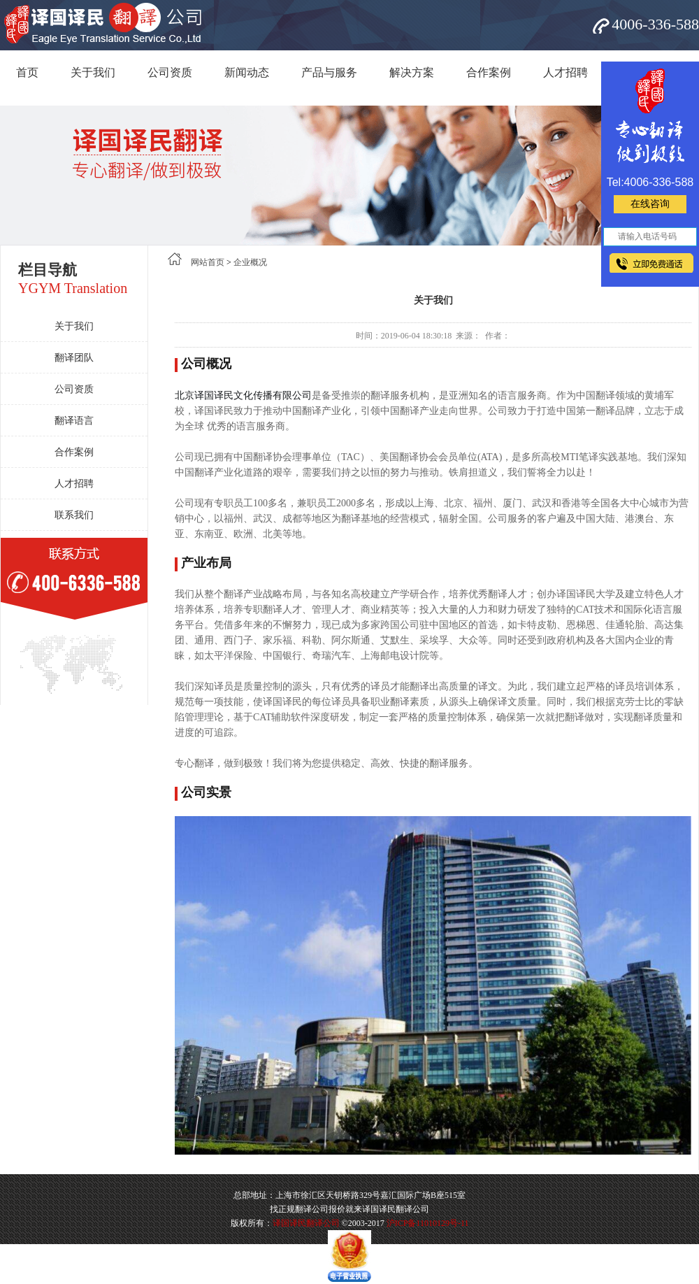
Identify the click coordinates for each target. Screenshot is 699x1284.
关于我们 (93, 72)
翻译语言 (74, 420)
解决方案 (411, 72)
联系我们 (74, 515)
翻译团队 (74, 357)
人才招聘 (565, 72)
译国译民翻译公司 (306, 1223)
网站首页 (207, 262)
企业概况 (250, 262)
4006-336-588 (655, 24)
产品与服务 (329, 72)
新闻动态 (246, 72)
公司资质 (169, 72)
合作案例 (488, 72)
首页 (27, 72)
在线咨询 (650, 204)
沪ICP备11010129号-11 (428, 1223)
